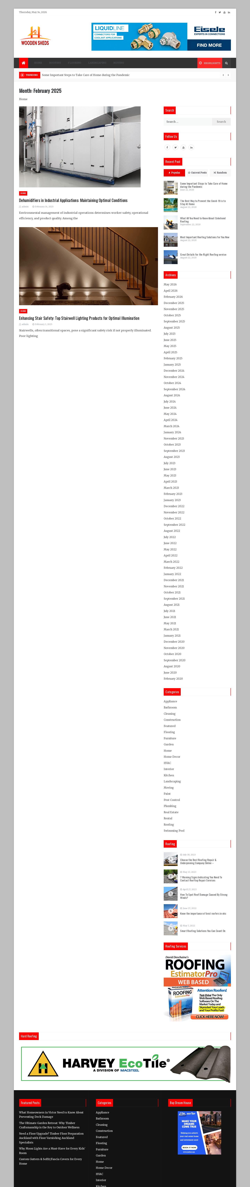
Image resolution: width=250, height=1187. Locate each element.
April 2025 (170, 352)
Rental (168, 818)
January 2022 (172, 574)
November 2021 (174, 586)
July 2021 (169, 611)
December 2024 (174, 370)
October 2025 (172, 315)
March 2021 (171, 629)
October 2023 (172, 444)
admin (25, 206)
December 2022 (174, 506)
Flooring (74, 62)
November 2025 (174, 309)
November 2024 (174, 377)
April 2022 (170, 555)
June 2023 (170, 469)
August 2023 (172, 457)
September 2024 (174, 389)
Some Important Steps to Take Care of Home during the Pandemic (86, 75)
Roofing (55, 62)
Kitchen (169, 775)
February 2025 (173, 358)
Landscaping (97, 62)
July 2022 (170, 537)
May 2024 (170, 414)
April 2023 (170, 481)
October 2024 (172, 383)
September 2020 (174, 660)
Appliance (170, 701)
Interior (169, 769)
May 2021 (170, 623)
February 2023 (173, 494)
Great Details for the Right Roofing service (203, 254)
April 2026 (170, 290)
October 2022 (172, 518)
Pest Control (172, 800)
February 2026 (173, 296)
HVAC (167, 763)
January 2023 (172, 500)
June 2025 (170, 340)
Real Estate (171, 812)
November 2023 (174, 438)
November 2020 (174, 648)
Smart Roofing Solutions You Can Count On (202, 931)
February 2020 (173, 678)
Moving (118, 62)
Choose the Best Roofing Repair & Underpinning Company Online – (198, 861)
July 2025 (170, 333)
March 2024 (171, 426)
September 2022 (174, 524)
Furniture (170, 738)
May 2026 (170, 284)
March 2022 (171, 561)
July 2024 (170, 401)
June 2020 (170, 672)
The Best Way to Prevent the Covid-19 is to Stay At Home (203, 202)
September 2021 (174, 598)
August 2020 (172, 666)
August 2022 (172, 531)
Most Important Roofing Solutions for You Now (204, 237)
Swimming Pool (174, 830)
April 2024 (170, 420)
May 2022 (170, 549)
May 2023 (170, 475)
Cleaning (170, 713)
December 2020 (174, 641)
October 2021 (172, 592)
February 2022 (173, 567)
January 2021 (172, 635)
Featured (170, 726)
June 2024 (170, 407)
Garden (169, 744)
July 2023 (169, 463)
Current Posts (197, 172)
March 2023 (171, 487)
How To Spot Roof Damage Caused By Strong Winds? (203, 896)
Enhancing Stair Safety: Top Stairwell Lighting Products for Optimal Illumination (79, 318)
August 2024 (172, 395)
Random (220, 172)
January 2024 (172, 432)
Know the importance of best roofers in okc (203, 913)
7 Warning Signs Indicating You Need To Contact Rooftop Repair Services (201, 878)
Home (38, 62)
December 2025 (174, 303)
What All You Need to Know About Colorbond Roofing (203, 219)
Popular (174, 172)
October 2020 (172, 654)
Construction (172, 719)
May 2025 (170, 346)
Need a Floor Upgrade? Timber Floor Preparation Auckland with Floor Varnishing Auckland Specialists (51, 1138)
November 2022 (174, 512)
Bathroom (170, 707)
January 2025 (172, 364)
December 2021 (174, 580)
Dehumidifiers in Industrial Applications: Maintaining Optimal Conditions (73, 200)
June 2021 (170, 617)
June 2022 (170, 543)
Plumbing (170, 806)
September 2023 (174, 451)
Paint (167, 793)
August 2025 (172, 327)
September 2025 (174, 321)
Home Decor (172, 756)
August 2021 (172, 604)
